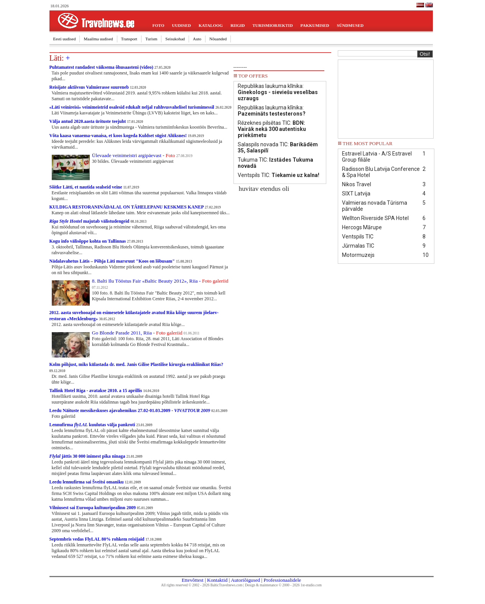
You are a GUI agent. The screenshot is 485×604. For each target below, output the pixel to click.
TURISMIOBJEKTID (272, 25)
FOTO (158, 25)
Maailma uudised (98, 38)
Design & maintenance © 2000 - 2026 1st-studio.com (283, 585)
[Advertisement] (385, 98)
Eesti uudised (64, 38)
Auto (197, 38)
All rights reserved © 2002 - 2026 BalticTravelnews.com (201, 585)
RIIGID (237, 25)
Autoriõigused (245, 580)
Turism (151, 38)
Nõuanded (218, 38)
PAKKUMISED (315, 25)
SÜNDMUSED (350, 25)
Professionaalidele (282, 580)
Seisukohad (175, 38)
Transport (129, 38)
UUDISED (181, 25)
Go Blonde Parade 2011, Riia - (137, 333)
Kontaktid (217, 580)
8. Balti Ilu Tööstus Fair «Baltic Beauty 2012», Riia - (160, 281)
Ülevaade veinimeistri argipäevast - (133, 155)
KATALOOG (211, 25)
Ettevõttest (193, 580)
